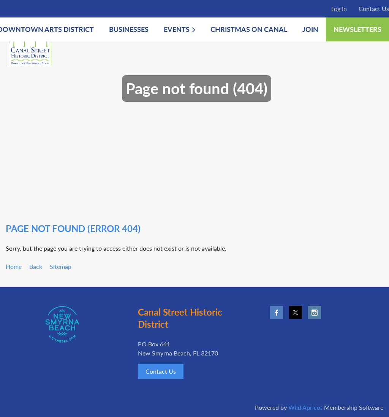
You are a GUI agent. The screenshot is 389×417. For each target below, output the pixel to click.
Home (14, 266)
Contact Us (374, 8)
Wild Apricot (305, 407)
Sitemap (60, 266)
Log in (339, 8)
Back (35, 266)
